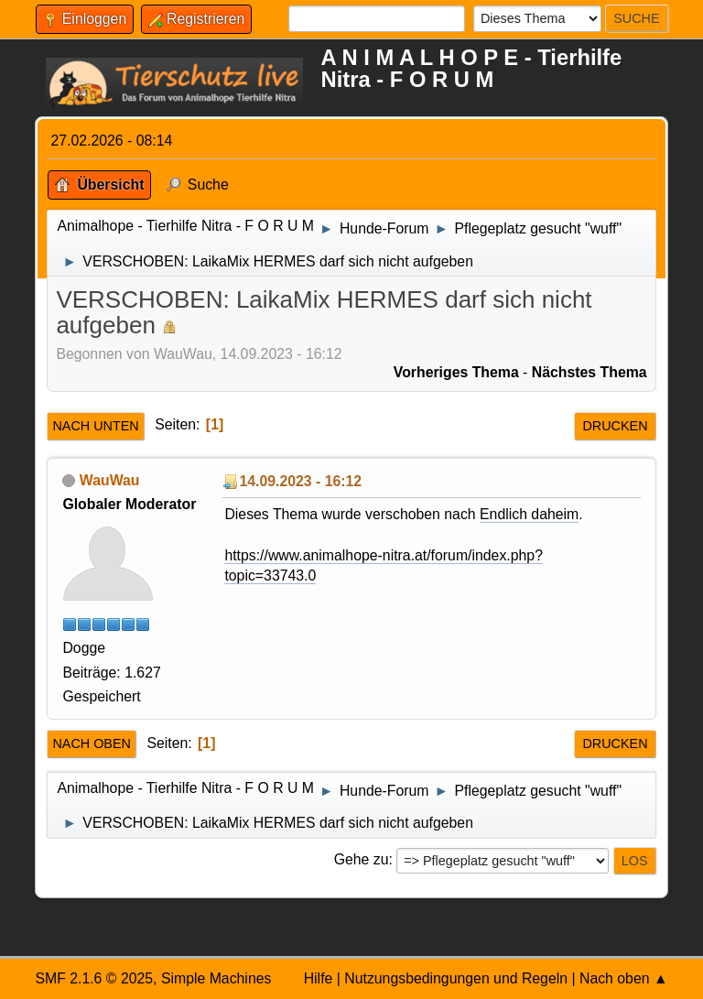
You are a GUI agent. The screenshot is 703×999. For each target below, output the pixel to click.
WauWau (110, 480)
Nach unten (95, 425)
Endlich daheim (529, 514)
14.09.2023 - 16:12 (300, 481)
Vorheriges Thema (456, 372)
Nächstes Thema (589, 372)
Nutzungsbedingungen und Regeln (456, 978)
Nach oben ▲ (623, 978)
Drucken (614, 425)
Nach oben (91, 743)
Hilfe (318, 978)
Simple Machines (216, 978)
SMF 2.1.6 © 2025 (94, 978)
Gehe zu (361, 859)
